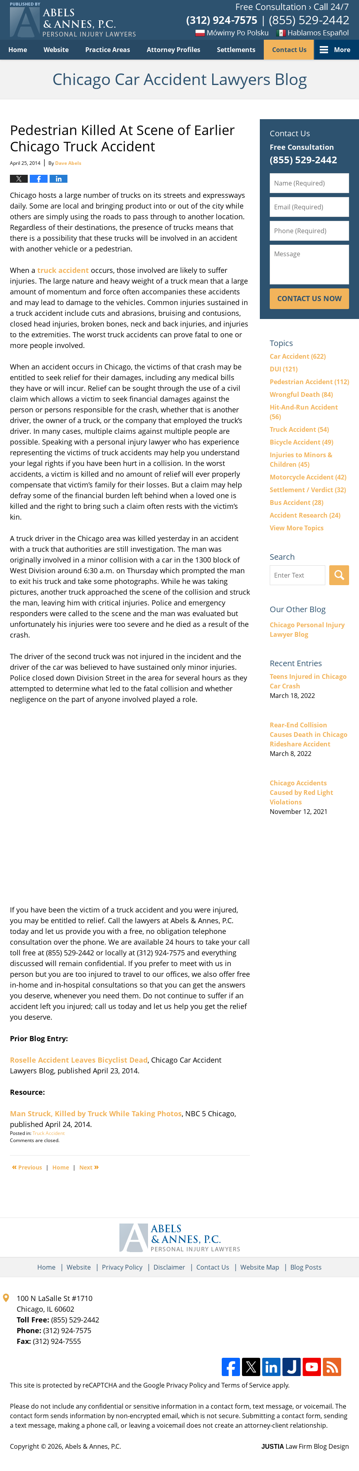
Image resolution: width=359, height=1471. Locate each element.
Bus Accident (296, 502)
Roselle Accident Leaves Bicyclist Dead (79, 1060)
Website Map (259, 1267)
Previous (27, 1167)
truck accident (63, 270)
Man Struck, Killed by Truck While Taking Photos (96, 1113)
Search (339, 575)
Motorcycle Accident (308, 477)
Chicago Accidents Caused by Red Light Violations (301, 792)
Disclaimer (169, 1267)
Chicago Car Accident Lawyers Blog (73, 19)
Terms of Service (246, 1385)
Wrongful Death (301, 394)
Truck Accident (49, 1133)
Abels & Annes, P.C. (93, 1446)
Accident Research (305, 515)
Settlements (236, 49)
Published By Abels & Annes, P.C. (267, 20)
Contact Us (289, 49)
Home (17, 49)
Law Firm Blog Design (305, 1446)
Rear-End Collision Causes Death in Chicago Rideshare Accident (308, 734)
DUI (284, 369)
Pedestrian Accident (309, 381)
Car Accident (298, 356)
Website (56, 49)
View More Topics (297, 528)
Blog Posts (306, 1267)
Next (89, 1167)
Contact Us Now (309, 298)
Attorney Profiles (173, 49)
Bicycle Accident (301, 442)
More (342, 49)
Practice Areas (107, 49)
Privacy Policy (122, 1267)
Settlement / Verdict (308, 489)
